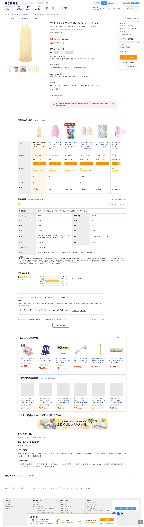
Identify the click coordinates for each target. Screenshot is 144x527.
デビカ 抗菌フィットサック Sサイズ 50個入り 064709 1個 (102, 144)
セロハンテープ (28, 488)
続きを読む (25, 305)
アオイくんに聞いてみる (125, 508)
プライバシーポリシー (66, 506)
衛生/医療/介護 (36, 456)
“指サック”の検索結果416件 (48, 378)
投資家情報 (36, 504)
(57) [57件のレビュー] (30, 405)
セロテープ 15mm (74, 488)
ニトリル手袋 (87, 488)
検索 (104, 3)
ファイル (33, 453)
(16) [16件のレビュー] (83, 405)
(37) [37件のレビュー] (48, 405)
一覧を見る (31, 476)
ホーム (7, 14)
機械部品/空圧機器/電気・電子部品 (113, 464)
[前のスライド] (18, 353)
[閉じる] (116, 514)
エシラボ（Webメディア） (93, 508)
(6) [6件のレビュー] (121, 170)
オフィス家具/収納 (99, 453)
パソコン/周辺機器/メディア (65, 453)
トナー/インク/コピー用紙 (46, 453)
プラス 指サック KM (61, 14)
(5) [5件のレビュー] (29, 363)
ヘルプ (120, 3)
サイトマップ (63, 502)
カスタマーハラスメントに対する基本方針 (44, 508)
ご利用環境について (65, 508)
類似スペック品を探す (41, 120)
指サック (37, 14)
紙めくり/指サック (27, 14)
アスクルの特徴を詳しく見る (107, 524)
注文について (9, 502)
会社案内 (36, 502)
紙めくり (20, 445)
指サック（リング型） (23, 437)
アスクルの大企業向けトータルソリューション (98, 511)
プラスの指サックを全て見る (24, 18)
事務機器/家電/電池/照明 (84, 453)
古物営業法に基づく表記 (67, 512)
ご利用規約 (63, 504)
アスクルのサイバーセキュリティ (42, 510)
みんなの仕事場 (91, 506)
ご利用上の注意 (64, 510)
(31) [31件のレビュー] (66, 405)
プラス (12, 18)
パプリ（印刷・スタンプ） (93, 504)
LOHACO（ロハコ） (92, 502)
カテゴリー (8, 9)
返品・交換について (10, 508)
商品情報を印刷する (131, 18)
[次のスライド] (126, 353)
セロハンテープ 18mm (59, 488)
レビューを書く (77, 29)
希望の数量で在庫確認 (126, 25)
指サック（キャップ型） (47, 14)
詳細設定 (96, 2)
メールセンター (32, 297)
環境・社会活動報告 (38, 506)
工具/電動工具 (55, 464)
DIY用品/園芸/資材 (48, 466)
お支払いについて (10, 506)
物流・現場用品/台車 (41, 464)
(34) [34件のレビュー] (90, 170)
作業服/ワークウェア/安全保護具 (30, 466)
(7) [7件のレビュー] (100, 405)
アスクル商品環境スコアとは (116, 205)
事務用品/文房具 (16, 14)
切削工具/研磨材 (66, 464)
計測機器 (77, 464)
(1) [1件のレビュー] (41, 170)
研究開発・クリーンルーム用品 (92, 464)
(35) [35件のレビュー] (58, 170)
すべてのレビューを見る (97, 319)
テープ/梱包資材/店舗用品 (25, 464)
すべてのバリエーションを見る (87, 59)
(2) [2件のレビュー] (47, 365)
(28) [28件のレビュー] (74, 170)
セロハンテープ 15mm (42, 488)
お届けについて (9, 504)
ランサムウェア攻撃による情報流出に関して (44, 513)
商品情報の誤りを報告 (35, 199)
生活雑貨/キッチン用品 (114, 453)
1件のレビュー (21, 280)
